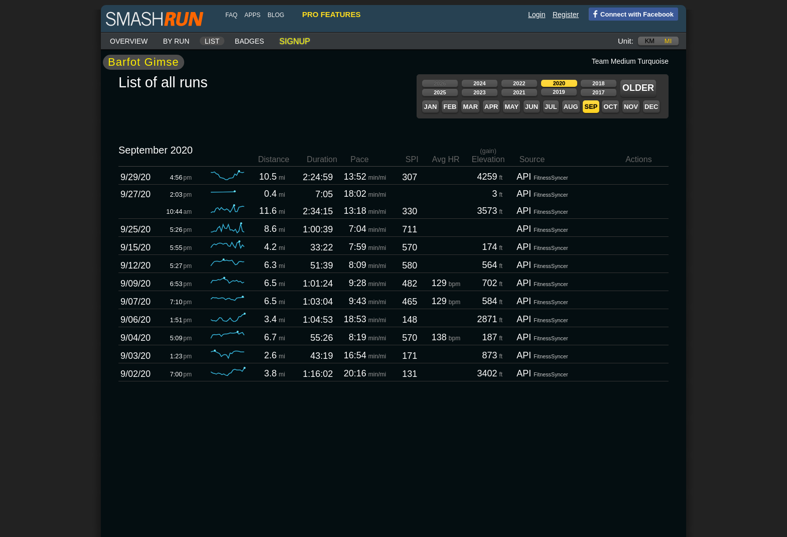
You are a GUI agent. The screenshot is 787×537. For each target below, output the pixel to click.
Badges (249, 41)
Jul (551, 106)
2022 (519, 83)
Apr (491, 106)
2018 (598, 83)
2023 (479, 92)
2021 (519, 92)
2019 (559, 92)
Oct (610, 106)
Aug (571, 106)
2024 (479, 83)
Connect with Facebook (631, 14)
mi (668, 41)
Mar (470, 106)
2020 (559, 83)
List (212, 41)
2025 (440, 92)
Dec (651, 106)
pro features (331, 14)
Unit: (625, 41)
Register (566, 15)
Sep (590, 106)
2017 (598, 92)
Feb (449, 106)
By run (176, 41)
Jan (430, 106)
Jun (531, 106)
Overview (129, 41)
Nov (631, 106)
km (650, 41)
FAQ (231, 15)
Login (536, 15)
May (511, 106)
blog (276, 15)
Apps (252, 15)
